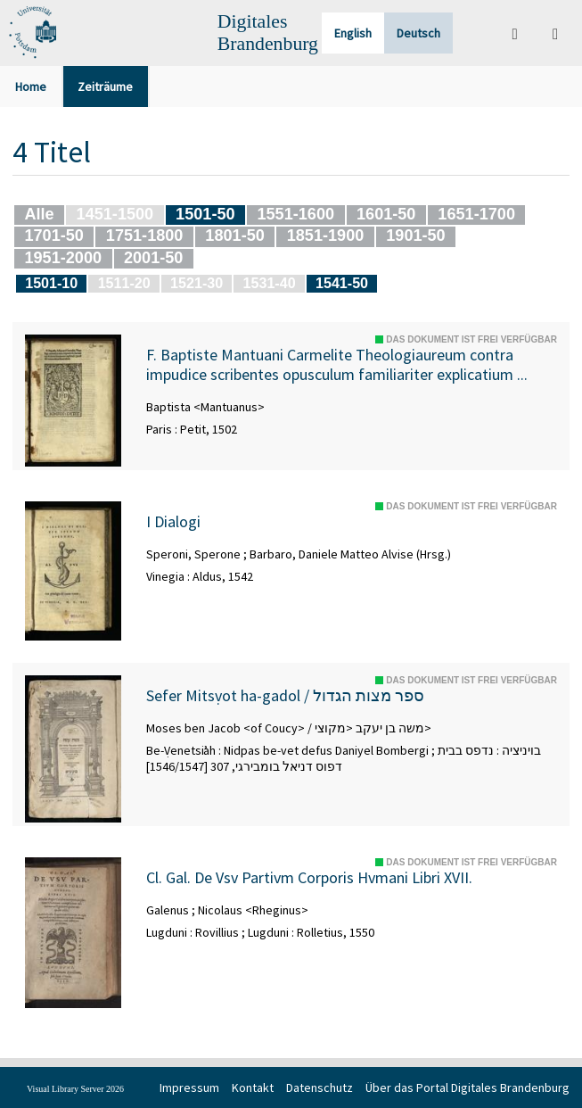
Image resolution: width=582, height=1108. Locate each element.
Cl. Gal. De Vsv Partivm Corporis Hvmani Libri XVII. (309, 878)
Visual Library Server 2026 (75, 1089)
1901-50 (415, 235)
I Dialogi (173, 522)
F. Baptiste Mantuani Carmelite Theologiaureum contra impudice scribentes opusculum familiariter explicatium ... (337, 364)
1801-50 (234, 235)
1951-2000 (63, 258)
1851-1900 (326, 235)
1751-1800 (145, 235)
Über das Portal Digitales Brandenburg (467, 1087)
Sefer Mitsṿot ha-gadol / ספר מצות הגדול (285, 696)
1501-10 (51, 283)
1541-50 (342, 283)
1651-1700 (476, 214)
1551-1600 (295, 214)
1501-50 (205, 214)
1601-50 (386, 214)
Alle (38, 214)
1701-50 (53, 235)
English (353, 33)
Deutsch (418, 33)
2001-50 (153, 258)
